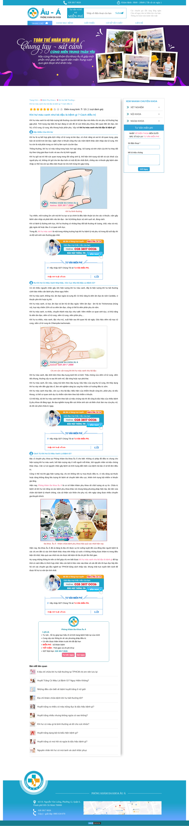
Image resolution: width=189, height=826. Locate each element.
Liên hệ (139, 23)
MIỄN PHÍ (75, 16)
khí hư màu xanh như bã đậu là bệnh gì (95, 559)
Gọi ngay (81, 655)
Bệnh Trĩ (4, 786)
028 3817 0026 (72, 2)
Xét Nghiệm (137, 107)
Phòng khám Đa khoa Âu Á (50, 485)
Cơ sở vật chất (114, 23)
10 (61, 109)
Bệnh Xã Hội (6, 794)
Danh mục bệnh (64, 23)
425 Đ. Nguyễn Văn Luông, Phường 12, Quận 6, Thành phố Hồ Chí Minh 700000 (56, 803)
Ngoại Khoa (137, 121)
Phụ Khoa (5, 789)
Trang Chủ (40, 23)
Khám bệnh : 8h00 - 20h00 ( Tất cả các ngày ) (139, 2)
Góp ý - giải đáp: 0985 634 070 (49, 814)
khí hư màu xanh (45, 231)
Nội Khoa (136, 114)
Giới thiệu (89, 23)
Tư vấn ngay (68, 655)
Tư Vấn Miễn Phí (81, 268)
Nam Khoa (5, 792)
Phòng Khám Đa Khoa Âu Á (73, 629)
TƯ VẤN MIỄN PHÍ (151, 136)
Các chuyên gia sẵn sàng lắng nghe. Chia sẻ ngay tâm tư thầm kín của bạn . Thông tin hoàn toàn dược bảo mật (146, 13)
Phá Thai (4, 797)
